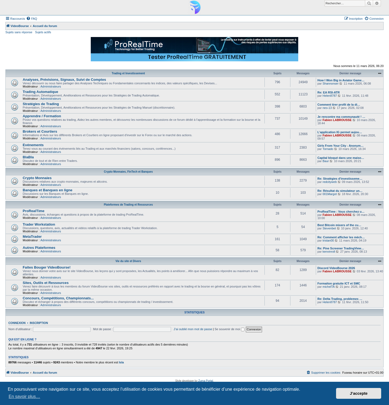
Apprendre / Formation (42, 116)
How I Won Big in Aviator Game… (340, 80)
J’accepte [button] (359, 393)
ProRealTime (33, 211)
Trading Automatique (40, 92)
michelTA (329, 286)
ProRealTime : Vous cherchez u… (340, 211)
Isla (121, 362)
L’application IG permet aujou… (339, 132)
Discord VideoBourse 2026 (336, 268)
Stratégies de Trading (41, 104)
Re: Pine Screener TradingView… (340, 248)
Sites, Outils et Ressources (46, 283)
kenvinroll (329, 251)
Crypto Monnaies (37, 178)
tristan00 (328, 240)
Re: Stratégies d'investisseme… (339, 178)
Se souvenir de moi (229, 329)
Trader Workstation (39, 224)
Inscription (39, 322)
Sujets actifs (43, 32)
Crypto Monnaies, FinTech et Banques (128, 171)
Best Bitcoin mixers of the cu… (339, 225)
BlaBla (28, 157)
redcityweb (330, 181)
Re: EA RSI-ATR (328, 92)
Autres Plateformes (39, 248)
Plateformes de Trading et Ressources (128, 204)
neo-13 (327, 107)
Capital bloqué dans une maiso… (340, 157)
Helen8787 (330, 95)
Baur (326, 161)
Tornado (328, 148)
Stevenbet (329, 228)
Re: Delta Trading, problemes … (339, 298)
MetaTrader (32, 237)
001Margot (330, 194)
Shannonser (330, 83)
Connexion (17, 322)
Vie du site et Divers (128, 261)
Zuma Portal (205, 380)
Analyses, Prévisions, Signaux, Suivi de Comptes (64, 80)
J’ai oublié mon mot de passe (193, 329)
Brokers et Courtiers (40, 131)
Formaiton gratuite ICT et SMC (338, 283)
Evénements (33, 145)
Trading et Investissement (128, 73)
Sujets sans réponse (18, 32)
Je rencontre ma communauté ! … (341, 116)
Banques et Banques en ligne (47, 190)
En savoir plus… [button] (24, 396)
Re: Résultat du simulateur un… (340, 190)
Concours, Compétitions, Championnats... (58, 298)
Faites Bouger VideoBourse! (47, 267)
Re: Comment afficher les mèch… (341, 237)
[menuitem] (31, 18)
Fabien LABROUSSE (337, 120)
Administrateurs (50, 86)
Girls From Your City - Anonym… (340, 145)
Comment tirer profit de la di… (338, 104)
